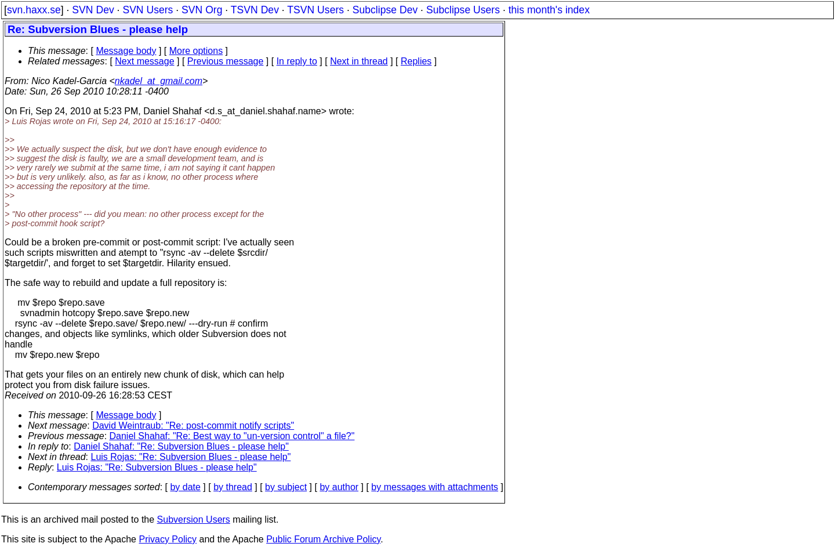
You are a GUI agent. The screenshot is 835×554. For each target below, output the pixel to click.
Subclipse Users (463, 10)
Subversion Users (193, 519)
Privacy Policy (168, 539)
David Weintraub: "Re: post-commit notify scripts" (193, 425)
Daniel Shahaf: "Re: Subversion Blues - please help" (181, 446)
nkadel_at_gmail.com (158, 81)
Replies (416, 61)
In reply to (297, 61)
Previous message (225, 61)
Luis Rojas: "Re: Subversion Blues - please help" (191, 457)
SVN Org (201, 10)
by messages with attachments (434, 487)
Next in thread (359, 61)
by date (185, 487)
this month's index (549, 10)
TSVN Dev (255, 10)
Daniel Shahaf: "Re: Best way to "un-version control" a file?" (232, 436)
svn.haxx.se (34, 10)
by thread (232, 487)
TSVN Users (315, 10)
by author (339, 487)
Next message (144, 61)
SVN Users (147, 10)
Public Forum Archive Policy (323, 539)
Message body (126, 51)
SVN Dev (93, 10)
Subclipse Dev (385, 10)
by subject (286, 487)
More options (196, 51)
